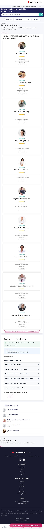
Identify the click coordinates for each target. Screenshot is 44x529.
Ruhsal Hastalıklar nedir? (22, 364)
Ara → (1, 446)
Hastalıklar (9, 19)
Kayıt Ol (22, 474)
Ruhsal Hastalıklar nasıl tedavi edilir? (22, 374)
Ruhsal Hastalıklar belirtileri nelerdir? (22, 369)
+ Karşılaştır (22, 64)
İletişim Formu (22, 503)
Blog (22, 469)
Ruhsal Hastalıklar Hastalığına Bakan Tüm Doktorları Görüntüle (22, 331)
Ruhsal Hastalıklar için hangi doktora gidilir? (22, 379)
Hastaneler (36, 19)
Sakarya (23, 147)
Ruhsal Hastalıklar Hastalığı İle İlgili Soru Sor (26, 525)
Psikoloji (22, 51)
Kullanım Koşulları (19, 518)
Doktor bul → (4, 33)
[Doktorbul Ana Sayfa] (35, 2)
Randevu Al (22, 62)
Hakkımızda (22, 467)
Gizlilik (27, 518)
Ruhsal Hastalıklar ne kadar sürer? (22, 383)
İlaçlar (22, 484)
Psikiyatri (22, 80)
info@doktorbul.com (22, 501)
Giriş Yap (22, 472)
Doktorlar (27, 19)
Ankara (23, 321)
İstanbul (23, 59)
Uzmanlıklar (18, 19)
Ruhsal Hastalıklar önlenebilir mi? (22, 388)
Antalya (23, 88)
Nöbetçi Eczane (22, 494)
